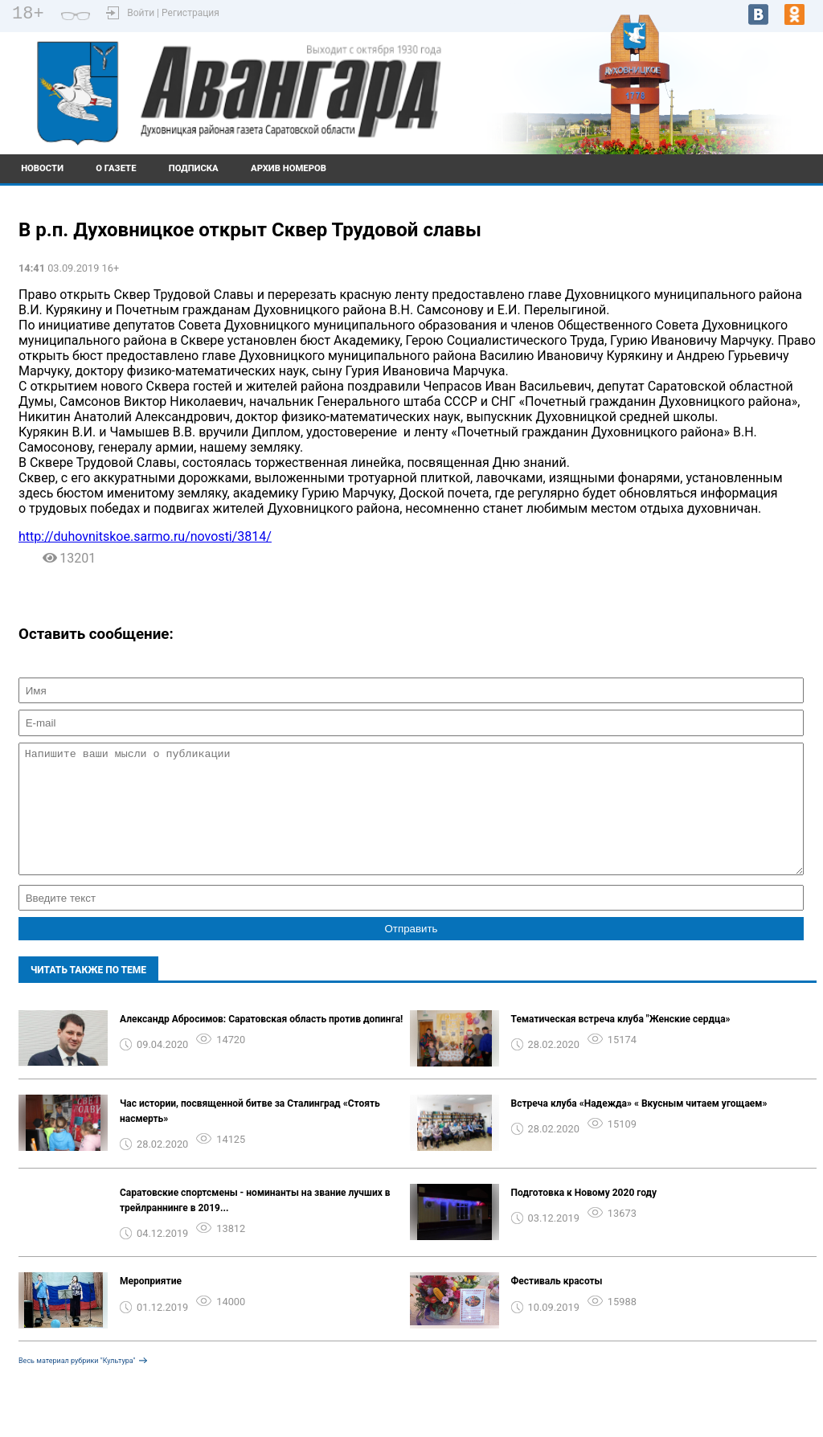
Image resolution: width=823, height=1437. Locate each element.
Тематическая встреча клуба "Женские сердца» (621, 1043)
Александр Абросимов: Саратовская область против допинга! (261, 1043)
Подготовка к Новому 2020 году (584, 1216)
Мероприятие (151, 1305)
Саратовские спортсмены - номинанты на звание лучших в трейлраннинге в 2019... (255, 1224)
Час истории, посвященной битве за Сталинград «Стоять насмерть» (250, 1135)
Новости (42, 168)
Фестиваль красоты (557, 1305)
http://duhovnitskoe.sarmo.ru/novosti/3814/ (145, 536)
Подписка (194, 168)
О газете (116, 168)
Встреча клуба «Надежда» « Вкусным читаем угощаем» (639, 1127)
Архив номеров (288, 168)
